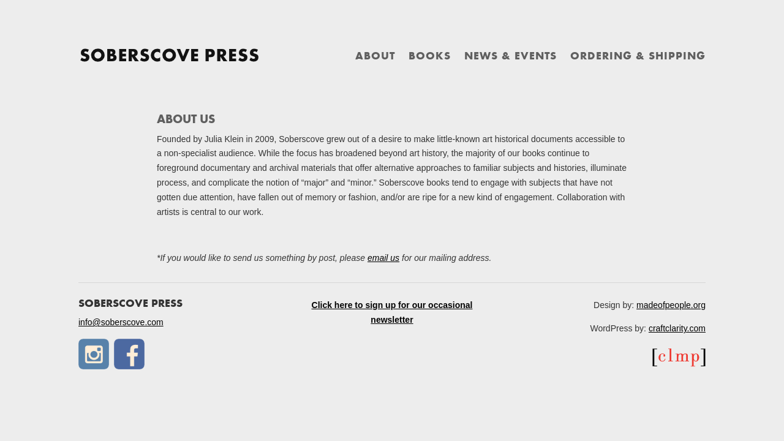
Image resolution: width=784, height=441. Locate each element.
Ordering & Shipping (638, 57)
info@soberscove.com (121, 322)
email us (383, 258)
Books (430, 57)
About (375, 57)
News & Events (510, 57)
